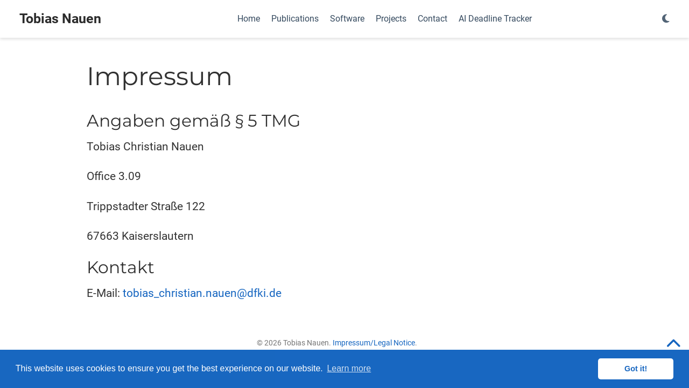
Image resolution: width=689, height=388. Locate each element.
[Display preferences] (666, 19)
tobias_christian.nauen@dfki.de (202, 293)
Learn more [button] (349, 368)
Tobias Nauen (60, 18)
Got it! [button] (635, 368)
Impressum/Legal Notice (374, 342)
